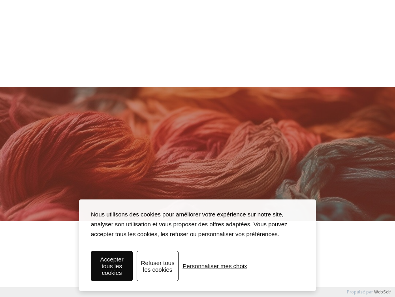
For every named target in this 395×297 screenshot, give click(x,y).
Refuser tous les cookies (158, 266)
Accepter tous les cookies (111, 266)
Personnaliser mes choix (214, 266)
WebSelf (382, 292)
